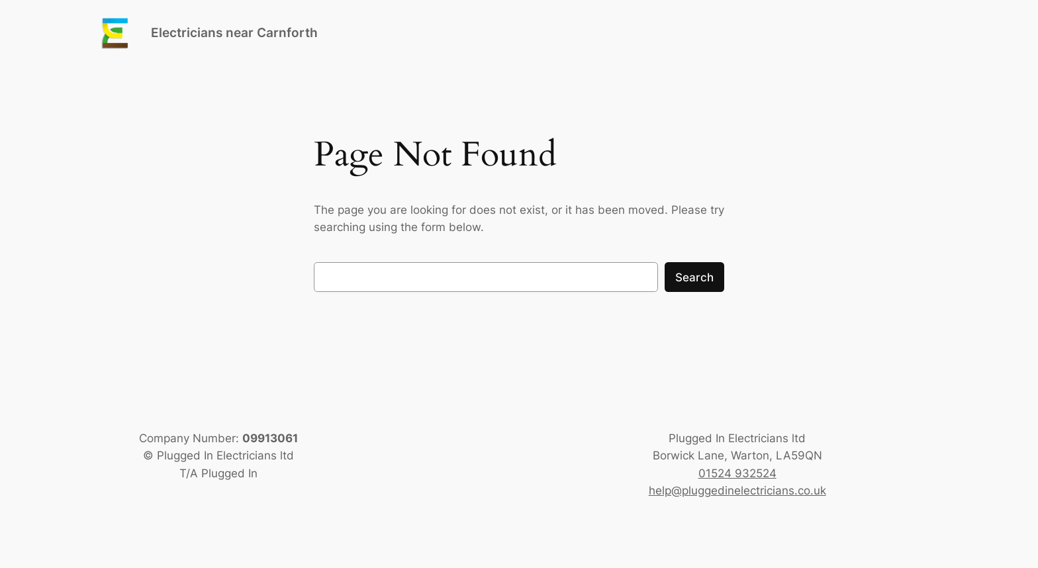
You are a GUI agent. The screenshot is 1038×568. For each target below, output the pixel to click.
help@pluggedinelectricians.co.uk (737, 490)
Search (694, 277)
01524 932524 (737, 473)
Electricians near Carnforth (234, 32)
